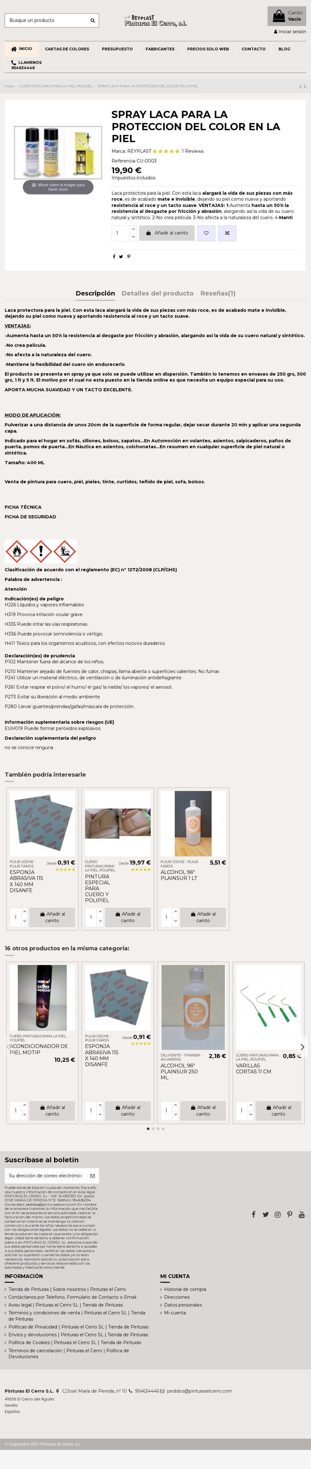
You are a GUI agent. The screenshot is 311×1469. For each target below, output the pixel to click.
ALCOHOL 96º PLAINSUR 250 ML (179, 1072)
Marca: (119, 151)
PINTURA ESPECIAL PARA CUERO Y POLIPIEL (97, 889)
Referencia (123, 161)
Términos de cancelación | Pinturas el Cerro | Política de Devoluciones (68, 1354)
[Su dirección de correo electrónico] (45, 1176)
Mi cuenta (175, 1313)
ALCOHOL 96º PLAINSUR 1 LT (179, 875)
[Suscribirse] (92, 1176)
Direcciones (177, 1297)
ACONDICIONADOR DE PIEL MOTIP (39, 1049)
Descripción (95, 293)
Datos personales (183, 1305)
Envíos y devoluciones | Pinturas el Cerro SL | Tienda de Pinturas (78, 1335)
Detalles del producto (158, 293)
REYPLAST (139, 151)
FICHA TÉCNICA (23, 507)
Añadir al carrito (167, 233)
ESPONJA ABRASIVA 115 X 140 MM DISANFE (26, 881)
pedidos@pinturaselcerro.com (199, 1391)
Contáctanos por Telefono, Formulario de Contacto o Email (72, 1297)
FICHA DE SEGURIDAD (30, 517)
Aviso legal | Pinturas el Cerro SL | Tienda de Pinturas (65, 1305)
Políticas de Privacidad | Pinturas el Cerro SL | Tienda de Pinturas (78, 1327)
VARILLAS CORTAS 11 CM (253, 1069)
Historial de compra (185, 1289)
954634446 (147, 1391)
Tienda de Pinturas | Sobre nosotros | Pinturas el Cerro (67, 1289)
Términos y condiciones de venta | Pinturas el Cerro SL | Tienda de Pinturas (76, 1316)
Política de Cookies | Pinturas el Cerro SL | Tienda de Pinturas (74, 1342)
